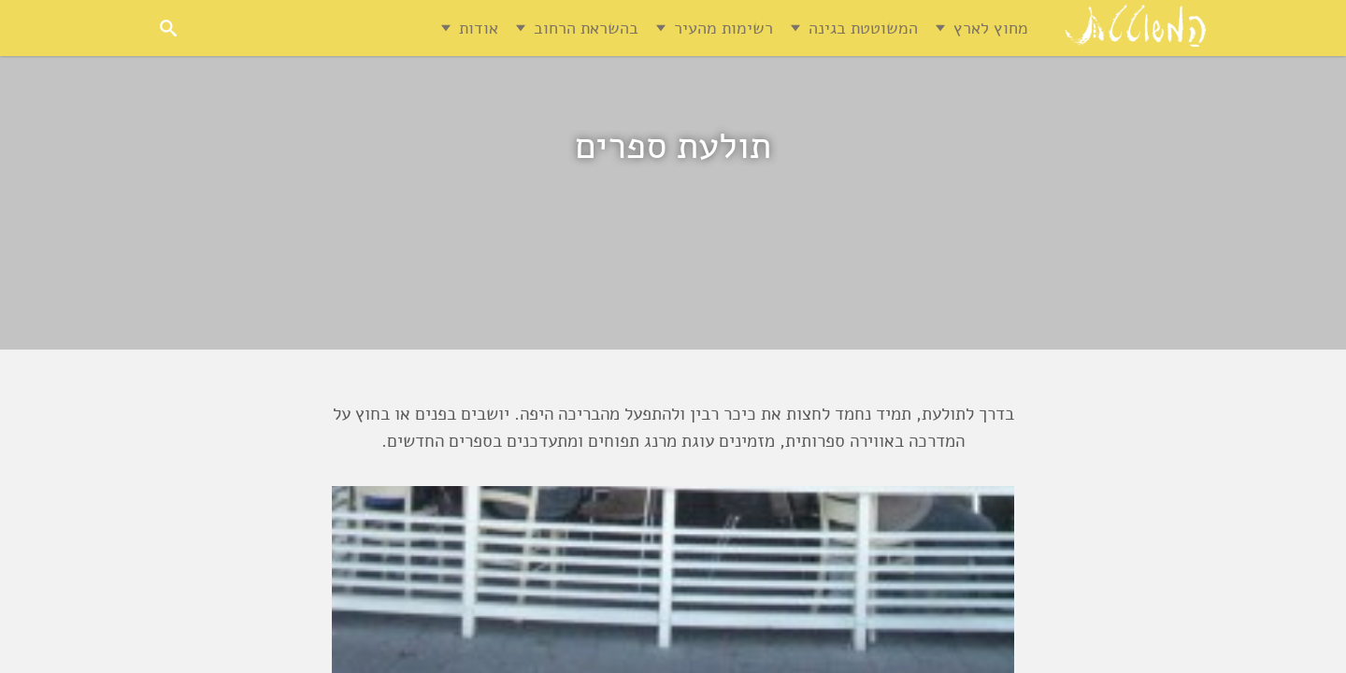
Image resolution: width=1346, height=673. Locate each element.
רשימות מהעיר (723, 28)
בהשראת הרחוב (586, 28)
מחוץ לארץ (990, 28)
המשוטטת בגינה (863, 28)
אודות (478, 28)
